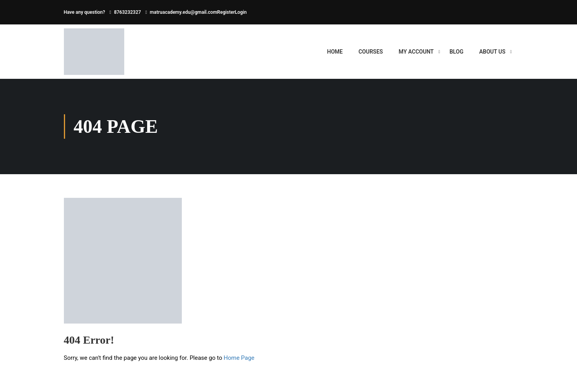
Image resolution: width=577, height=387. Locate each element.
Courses (371, 51)
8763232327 (127, 12)
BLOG (456, 51)
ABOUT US (492, 51)
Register (226, 12)
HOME (335, 51)
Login (241, 12)
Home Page (239, 357)
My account (416, 51)
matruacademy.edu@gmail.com (183, 12)
